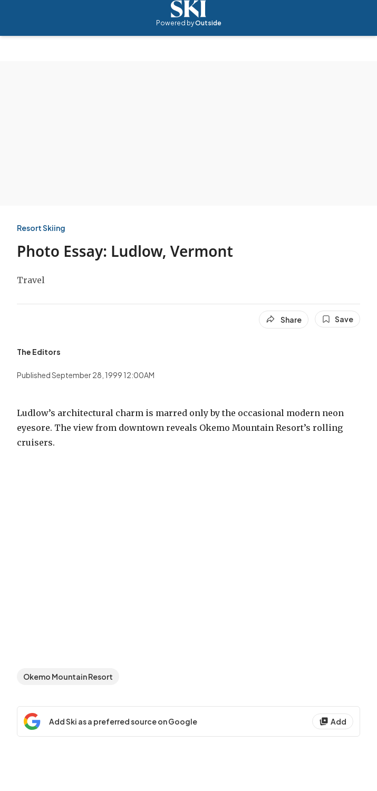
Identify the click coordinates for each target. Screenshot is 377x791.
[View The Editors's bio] (39, 351)
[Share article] (283, 320)
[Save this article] (337, 319)
